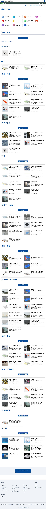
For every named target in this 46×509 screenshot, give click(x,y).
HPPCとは (36, 485)
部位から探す (4, 485)
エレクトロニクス (6, 3)
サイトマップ (37, 504)
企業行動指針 (17, 504)
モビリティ (3, 484)
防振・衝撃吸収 (5, 25)
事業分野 (2, 482)
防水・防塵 (16, 17)
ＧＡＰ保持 (27, 17)
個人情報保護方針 (4, 504)
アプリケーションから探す (16, 487)
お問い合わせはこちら (24, 470)
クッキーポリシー (31, 504)
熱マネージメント (5, 21)
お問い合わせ (43, 504)
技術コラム (3, 494)
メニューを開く (41, 3)
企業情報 (36, 484)
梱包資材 (24, 490)
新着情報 (2, 498)
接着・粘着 (5, 17)
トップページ (28, 5)
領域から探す (26, 485)
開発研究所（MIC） (38, 489)
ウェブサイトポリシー (23, 504)
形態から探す (4, 487)
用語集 (2, 496)
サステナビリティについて (39, 487)
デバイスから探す (14, 485)
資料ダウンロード (24, 37)
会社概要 (36, 482)
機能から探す (4, 488)
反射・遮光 (39, 21)
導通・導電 (16, 21)
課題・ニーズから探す (5, 490)
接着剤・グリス (4, 41)
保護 (37, 17)
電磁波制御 (16, 25)
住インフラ (24, 484)
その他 (27, 25)
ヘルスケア (24, 491)
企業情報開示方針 (11, 504)
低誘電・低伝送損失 (28, 21)
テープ (11, 41)
